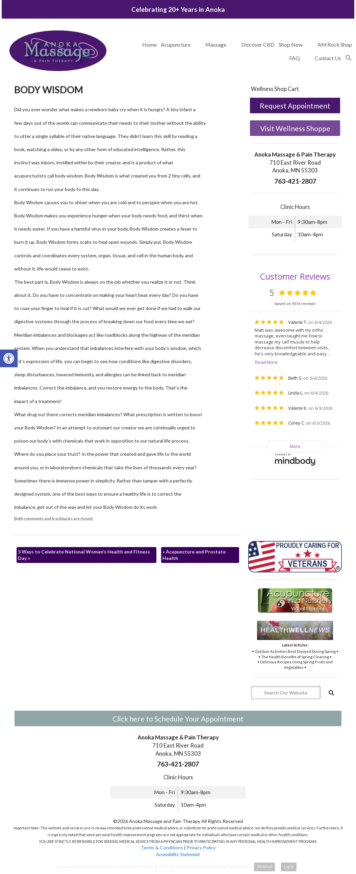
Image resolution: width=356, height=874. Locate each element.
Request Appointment (295, 105)
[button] (348, 58)
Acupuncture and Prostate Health (194, 555)
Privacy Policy (201, 847)
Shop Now (291, 44)
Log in (289, 866)
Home (149, 44)
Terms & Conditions (162, 847)
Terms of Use (215, 866)
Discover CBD (258, 44)
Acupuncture (175, 44)
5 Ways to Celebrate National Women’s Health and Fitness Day (84, 555)
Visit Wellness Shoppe (295, 128)
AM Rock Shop (334, 44)
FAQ (294, 58)
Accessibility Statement (178, 854)
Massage (215, 44)
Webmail (264, 866)
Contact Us (328, 58)
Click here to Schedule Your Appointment (178, 718)
